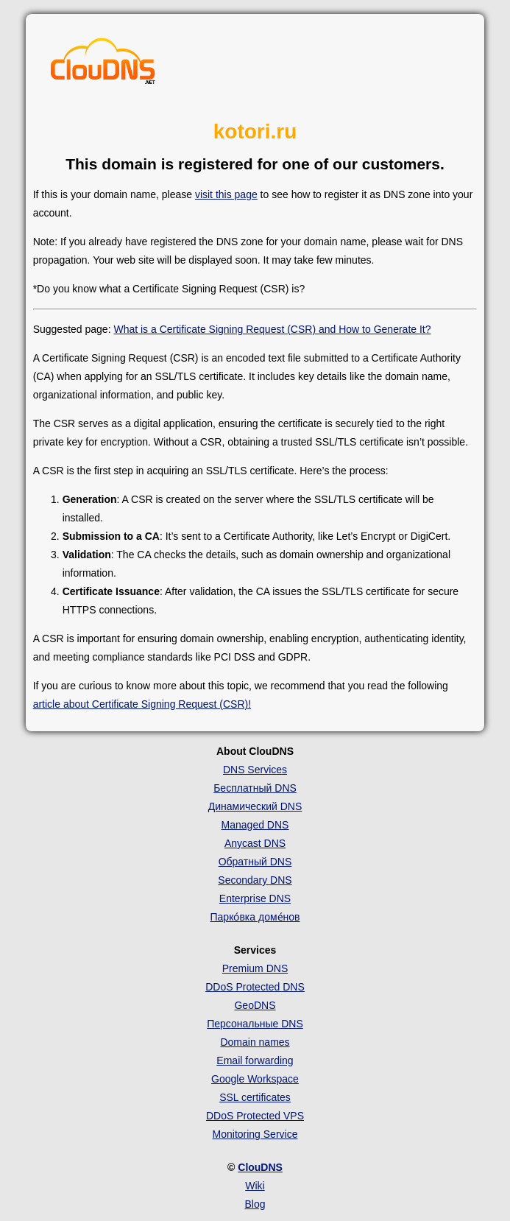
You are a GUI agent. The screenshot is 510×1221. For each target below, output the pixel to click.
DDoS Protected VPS (255, 1116)
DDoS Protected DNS (255, 987)
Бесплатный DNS (255, 788)
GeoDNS (254, 1005)
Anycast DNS (255, 843)
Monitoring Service (255, 1134)
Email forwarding (254, 1060)
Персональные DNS (255, 1024)
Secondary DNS (254, 880)
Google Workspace (255, 1079)
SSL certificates (255, 1097)
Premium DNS (255, 968)
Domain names (254, 1042)
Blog (254, 1204)
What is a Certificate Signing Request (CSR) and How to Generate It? (272, 329)
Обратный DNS (255, 862)
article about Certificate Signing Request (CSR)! (142, 704)
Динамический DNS (255, 806)
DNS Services (255, 769)
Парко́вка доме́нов (255, 917)
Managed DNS (255, 825)
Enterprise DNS (255, 898)
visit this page (226, 194)
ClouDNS (260, 1167)
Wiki (254, 1186)
